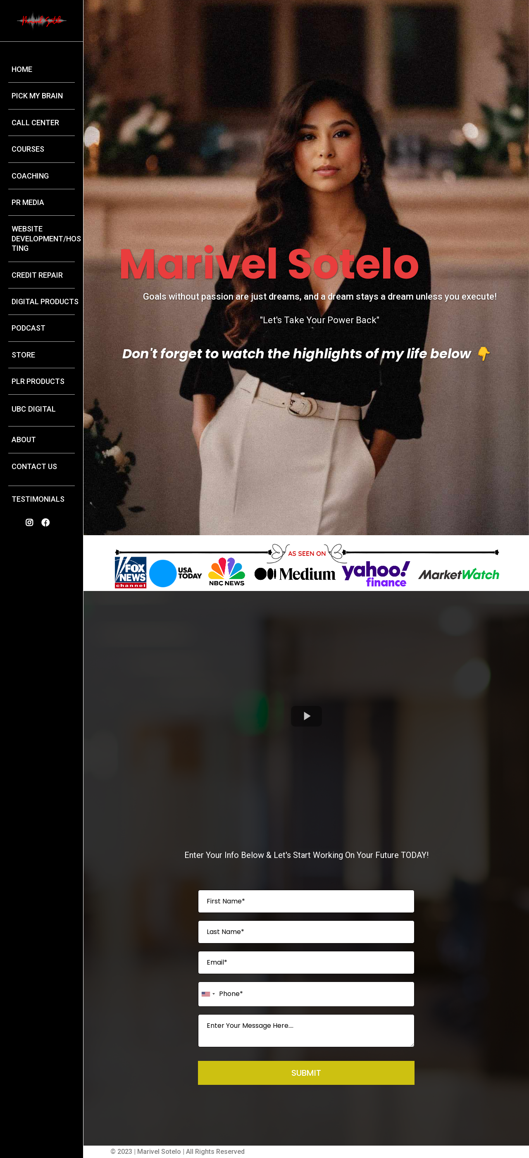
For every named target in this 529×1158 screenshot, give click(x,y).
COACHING (30, 176)
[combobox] (207, 994)
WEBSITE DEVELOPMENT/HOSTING (46, 238)
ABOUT (24, 439)
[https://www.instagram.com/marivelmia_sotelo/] (31, 523)
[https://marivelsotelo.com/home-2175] (42, 20)
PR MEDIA (28, 202)
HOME (22, 69)
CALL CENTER (35, 122)
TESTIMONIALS (38, 499)
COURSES (28, 149)
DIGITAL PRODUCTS (45, 301)
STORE (23, 354)
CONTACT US (34, 466)
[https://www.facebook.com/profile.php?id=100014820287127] (47, 523)
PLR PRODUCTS (38, 381)
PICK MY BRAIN (37, 95)
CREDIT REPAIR (37, 275)
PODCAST (28, 328)
